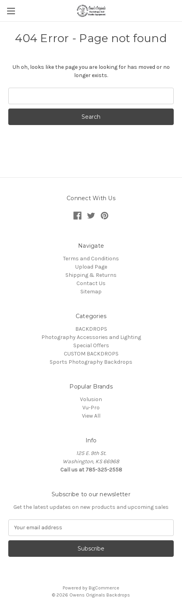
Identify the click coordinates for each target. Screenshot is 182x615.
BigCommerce (104, 588)
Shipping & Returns (91, 275)
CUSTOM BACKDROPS (91, 353)
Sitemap (91, 291)
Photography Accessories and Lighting (91, 337)
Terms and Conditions (91, 258)
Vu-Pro (91, 407)
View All (91, 415)
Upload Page (91, 266)
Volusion (91, 399)
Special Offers (91, 345)
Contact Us (91, 283)
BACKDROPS (91, 329)
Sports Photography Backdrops (91, 362)
